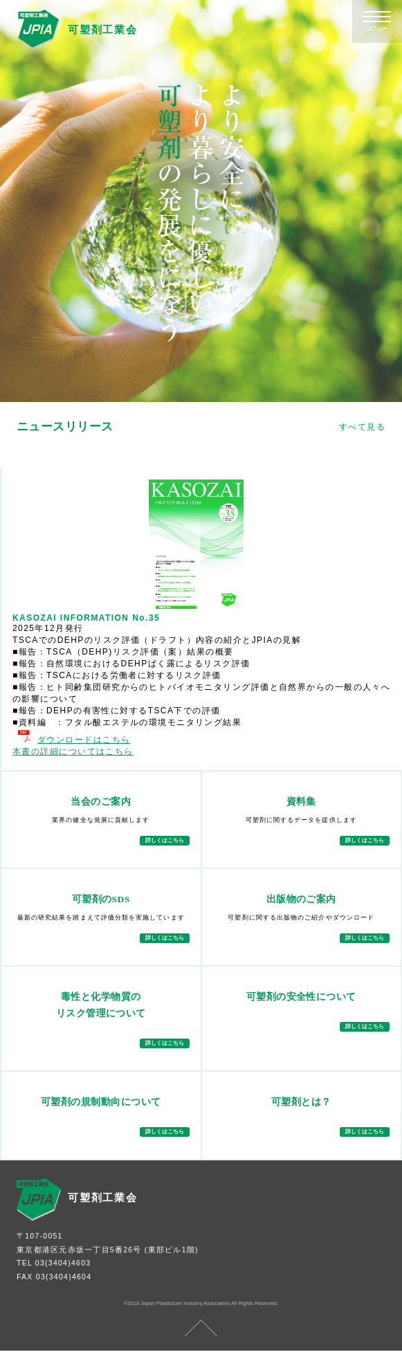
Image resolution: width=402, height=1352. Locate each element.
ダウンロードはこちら (74, 739)
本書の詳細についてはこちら (73, 751)
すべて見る (362, 427)
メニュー (376, 29)
